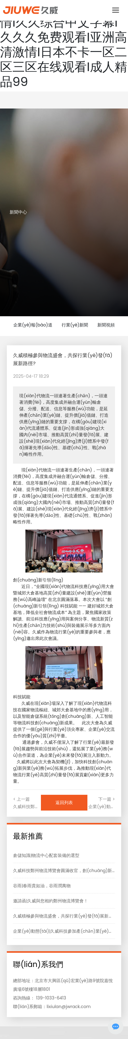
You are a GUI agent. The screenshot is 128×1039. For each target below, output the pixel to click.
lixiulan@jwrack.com (68, 1006)
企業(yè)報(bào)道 (32, 325)
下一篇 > (106, 799)
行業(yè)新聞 (75, 325)
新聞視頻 (106, 325)
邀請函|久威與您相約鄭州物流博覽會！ (50, 901)
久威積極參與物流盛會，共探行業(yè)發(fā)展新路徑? (66, 916)
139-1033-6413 (51, 998)
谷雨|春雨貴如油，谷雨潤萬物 (42, 886)
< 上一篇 (21, 799)
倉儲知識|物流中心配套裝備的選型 (46, 855)
